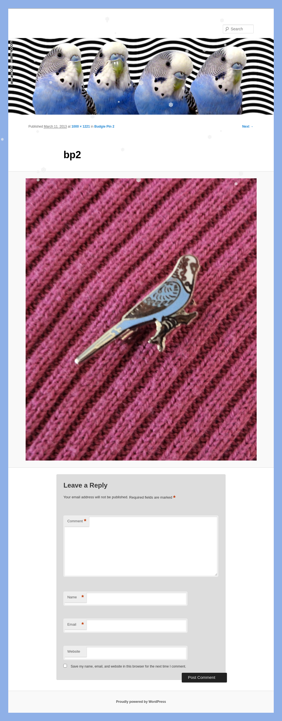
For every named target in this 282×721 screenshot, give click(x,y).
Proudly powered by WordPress (141, 702)
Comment (76, 521)
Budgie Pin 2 (104, 126)
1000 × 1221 (80, 126)
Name (75, 597)
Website (73, 651)
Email (75, 625)
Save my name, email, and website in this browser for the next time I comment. (128, 666)
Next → (247, 126)
